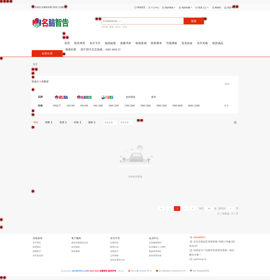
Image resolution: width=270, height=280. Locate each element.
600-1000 (98, 105)
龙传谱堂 (130, 97)
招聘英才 (37, 251)
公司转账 (114, 255)
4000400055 (199, 237)
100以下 (57, 105)
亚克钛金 (187, 43)
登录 (55, 7)
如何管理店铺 (155, 255)
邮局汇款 (114, 247)
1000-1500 (113, 105)
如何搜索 (75, 251)
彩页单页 (79, 43)
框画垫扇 (141, 43)
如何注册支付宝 (117, 260)
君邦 (153, 97)
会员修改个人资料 (157, 247)
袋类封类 (70, 49)
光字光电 (202, 43)
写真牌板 (171, 43)
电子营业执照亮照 (199, 271)
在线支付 (114, 251)
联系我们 (37, 247)
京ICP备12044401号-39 (140, 271)
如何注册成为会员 (79, 242)
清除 (227, 84)
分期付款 (114, 242)
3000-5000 (161, 105)
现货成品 (217, 43)
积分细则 (75, 247)
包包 (125, 27)
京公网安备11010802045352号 (171, 271)
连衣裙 (105, 27)
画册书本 (125, 43)
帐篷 (112, 27)
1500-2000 (129, 105)
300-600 (84, 105)
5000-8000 (177, 105)
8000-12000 (194, 105)
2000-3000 (145, 105)
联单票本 (156, 43)
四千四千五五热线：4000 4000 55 (101, 49)
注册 (61, 7)
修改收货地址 (155, 251)
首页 (67, 43)
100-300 (70, 105)
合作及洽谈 (38, 255)
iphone (118, 27)
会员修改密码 (155, 242)
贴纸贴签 (110, 43)
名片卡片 (95, 43)
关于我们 (37, 242)
